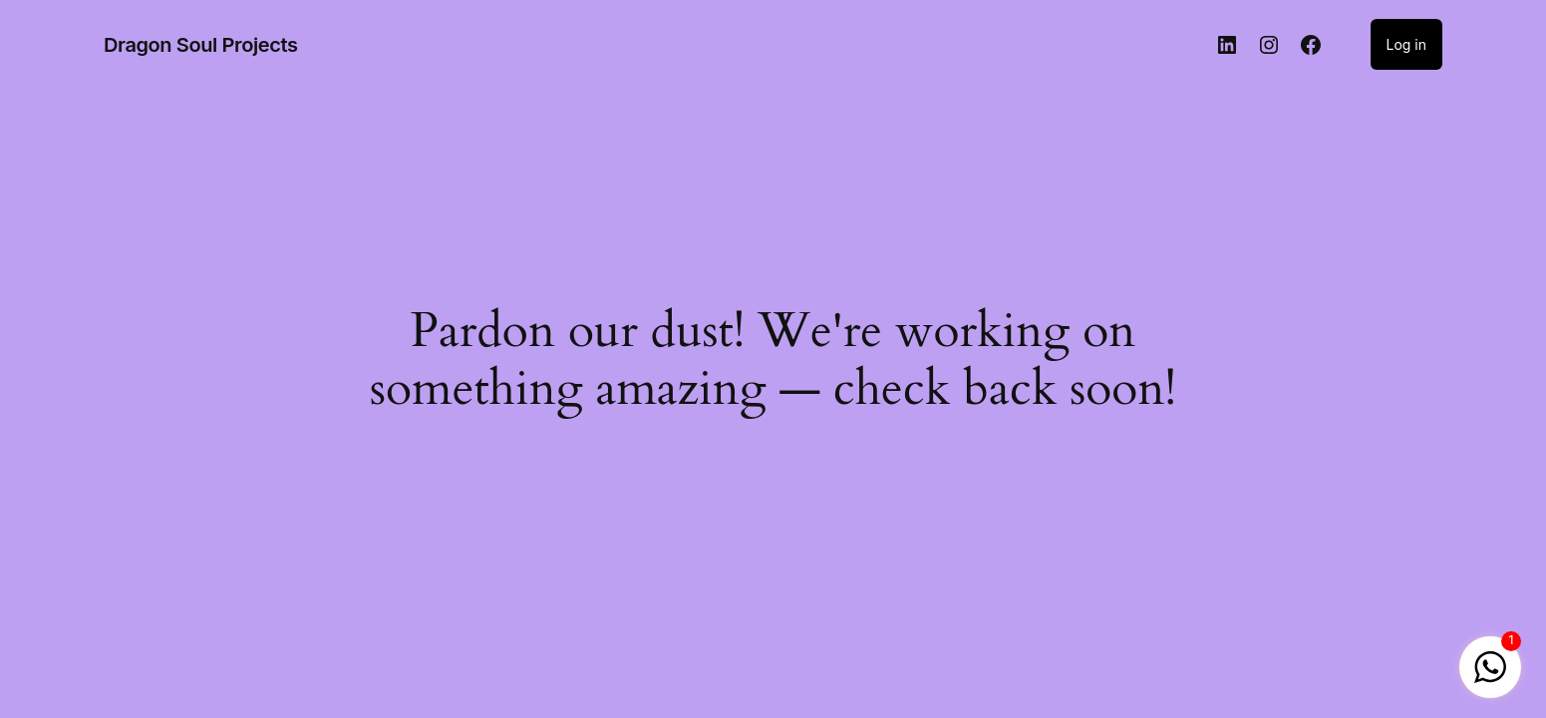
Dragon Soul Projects (201, 45)
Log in (1407, 44)
